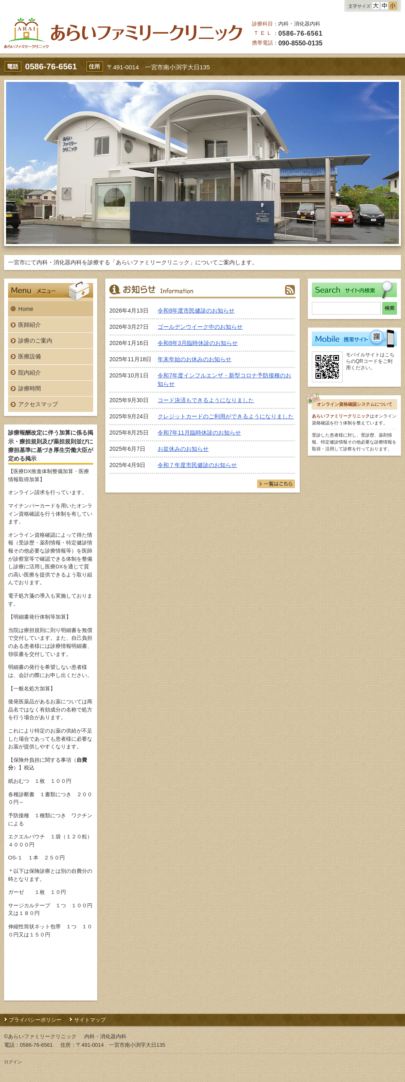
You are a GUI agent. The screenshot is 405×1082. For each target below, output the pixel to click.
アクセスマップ (38, 404)
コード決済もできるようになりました (206, 400)
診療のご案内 (35, 340)
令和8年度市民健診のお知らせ (196, 310)
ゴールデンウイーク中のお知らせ (200, 327)
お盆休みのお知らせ (183, 449)
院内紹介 (29, 372)
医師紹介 (29, 324)
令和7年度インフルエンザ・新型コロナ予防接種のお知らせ (224, 379)
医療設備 (29, 356)
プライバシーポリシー (35, 1020)
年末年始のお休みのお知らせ (194, 359)
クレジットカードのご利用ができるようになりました (226, 416)
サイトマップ (90, 1020)
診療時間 (29, 388)
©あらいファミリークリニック (40, 1036)
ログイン (13, 1061)
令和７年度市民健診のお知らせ (197, 465)
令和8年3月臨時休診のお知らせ (198, 343)
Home (25, 309)
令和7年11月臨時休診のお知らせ (199, 432)
